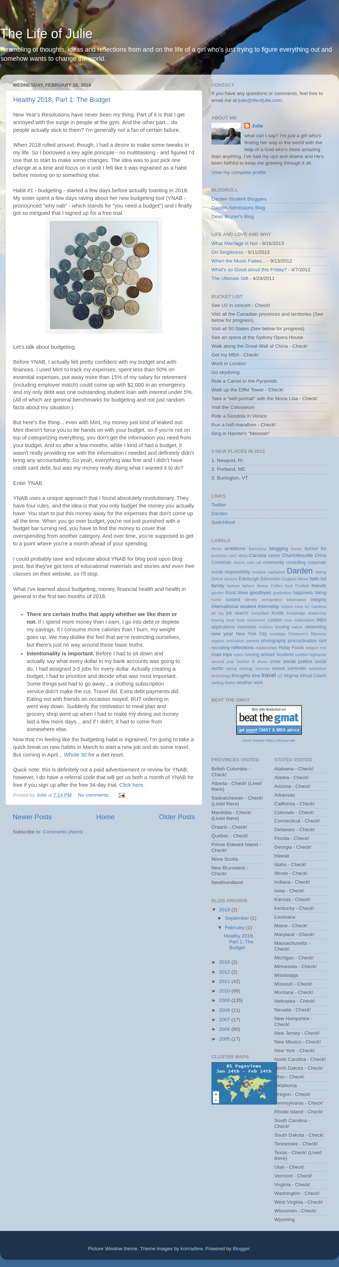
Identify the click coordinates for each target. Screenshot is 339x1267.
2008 (225, 1010)
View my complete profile (238, 172)
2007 (225, 1019)
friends (319, 585)
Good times (236, 592)
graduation (282, 593)
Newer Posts (32, 817)
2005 (225, 1039)
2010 (225, 991)
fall (323, 578)
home (216, 599)
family (217, 585)
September (237, 918)
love (288, 620)
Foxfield (302, 586)
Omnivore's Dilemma (307, 634)
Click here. (132, 785)
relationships (266, 648)
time (256, 675)
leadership (317, 613)
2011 (225, 981)
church (239, 562)
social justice (297, 661)
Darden (219, 513)
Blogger (241, 1248)
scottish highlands (310, 654)
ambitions (235, 548)
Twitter (218, 505)
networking (315, 626)
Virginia (291, 675)
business (219, 555)
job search (237, 613)
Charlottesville (297, 555)
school (268, 654)
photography (273, 640)
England (289, 579)
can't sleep (238, 555)
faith (314, 578)
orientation (235, 641)
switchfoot (317, 668)
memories (246, 626)
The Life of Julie (46, 33)
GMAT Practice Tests (258, 740)
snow (275, 661)
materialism (304, 620)
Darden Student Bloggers (239, 199)
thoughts (240, 675)
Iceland (233, 599)
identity (251, 599)
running (251, 654)
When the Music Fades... (238, 261)
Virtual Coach (313, 675)
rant (322, 640)
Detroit (217, 579)
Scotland (284, 654)
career (274, 555)
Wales (230, 682)
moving (282, 626)
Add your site (285, 740)
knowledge (296, 613)
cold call (253, 562)
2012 (225, 972)
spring (231, 668)
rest (323, 648)
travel (268, 675)
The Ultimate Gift (229, 278)
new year (222, 633)
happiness (303, 592)
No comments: (94, 795)
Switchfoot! (223, 522)
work (258, 682)
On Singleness (227, 252)
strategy (246, 668)
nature (297, 627)
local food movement (245, 620)
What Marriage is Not (234, 243)
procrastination (302, 640)
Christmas (221, 562)
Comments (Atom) (63, 831)
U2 (280, 676)
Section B (246, 661)
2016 (225, 962)
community (273, 562)
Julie (257, 126)
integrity (319, 599)
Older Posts (177, 817)
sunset (278, 668)
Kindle (278, 613)
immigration (272, 599)
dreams (230, 579)
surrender (296, 668)
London (275, 620)
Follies (276, 586)
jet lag (217, 613)
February (235, 927)
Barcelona (257, 548)
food (289, 586)
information (296, 599)
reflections (242, 647)
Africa (216, 548)
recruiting (220, 647)
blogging (278, 548)
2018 (225, 909)
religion (311, 648)
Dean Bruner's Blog (232, 216)
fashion (233, 586)
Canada (257, 555)
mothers (266, 627)
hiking (320, 592)
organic (217, 641)
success (262, 668)
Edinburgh (249, 578)
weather (244, 682)
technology (220, 676)
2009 (225, 1000)
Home (105, 817)
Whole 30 (75, 755)
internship (268, 606)
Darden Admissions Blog (238, 207)
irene (299, 606)
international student (233, 606)
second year (222, 661)
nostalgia (277, 634)
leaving (217, 620)
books (296, 548)
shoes (262, 661)
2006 (225, 1029)
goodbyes (260, 592)
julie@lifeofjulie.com (260, 100)
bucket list (315, 548)
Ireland (287, 606)
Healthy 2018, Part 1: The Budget (61, 99)
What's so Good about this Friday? (249, 269)
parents (253, 641)
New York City (251, 633)
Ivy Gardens (315, 606)
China (320, 555)
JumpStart (260, 613)
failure (303, 579)
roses (238, 654)
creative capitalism (268, 572)
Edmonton (270, 578)
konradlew (191, 1248)
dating (321, 572)
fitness (262, 586)
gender (217, 593)
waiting (217, 682)
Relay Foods (291, 647)
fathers (248, 586)
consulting (296, 562)
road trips (221, 654)
